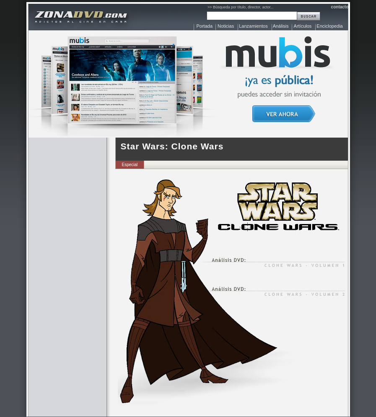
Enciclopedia (329, 26)
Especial (130, 164)
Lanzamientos (253, 26)
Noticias (226, 26)
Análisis (281, 26)
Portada (205, 26)
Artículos (303, 26)
